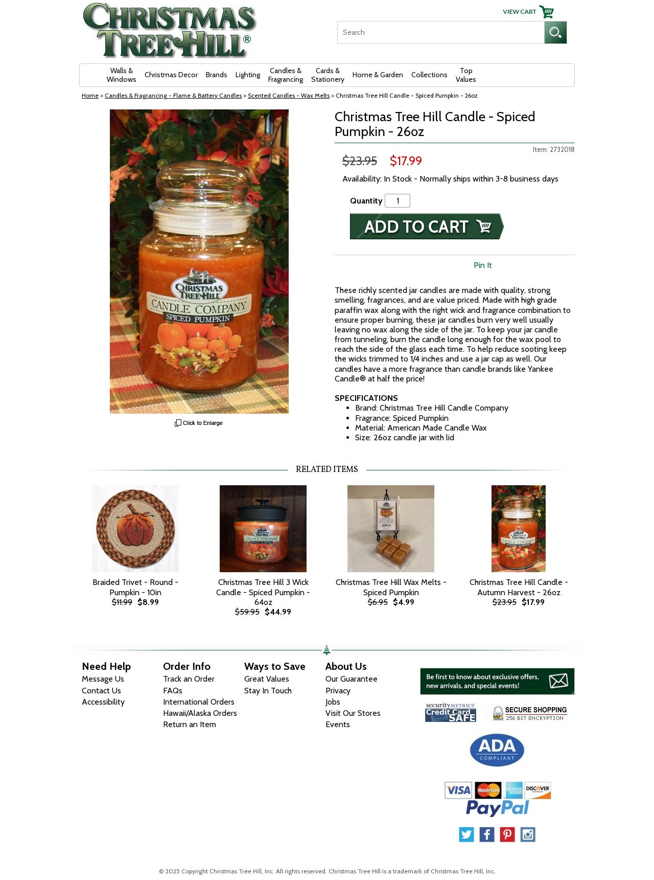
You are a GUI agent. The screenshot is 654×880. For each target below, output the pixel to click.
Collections (429, 74)
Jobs (332, 702)
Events (337, 724)
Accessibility (103, 702)
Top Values (466, 75)
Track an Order (189, 679)
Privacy (338, 690)
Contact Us (101, 690)
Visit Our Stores (353, 713)
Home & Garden (378, 74)
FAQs (172, 690)
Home (90, 95)
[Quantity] (397, 201)
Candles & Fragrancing (285, 75)
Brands (216, 74)
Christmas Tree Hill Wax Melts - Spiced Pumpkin (391, 587)
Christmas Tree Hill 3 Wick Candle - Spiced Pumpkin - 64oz (263, 591)
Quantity (366, 201)
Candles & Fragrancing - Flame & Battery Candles (173, 95)
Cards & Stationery (327, 75)
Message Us (103, 679)
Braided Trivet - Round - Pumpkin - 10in (135, 587)
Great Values (266, 679)
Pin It (483, 265)
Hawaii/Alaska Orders (200, 713)
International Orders (199, 702)
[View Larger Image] (199, 261)
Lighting (248, 74)
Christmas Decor (171, 74)
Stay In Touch (268, 690)
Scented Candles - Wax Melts (289, 95)
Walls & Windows (121, 75)
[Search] (440, 32)
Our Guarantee (351, 679)
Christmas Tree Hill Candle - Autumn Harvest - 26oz (519, 587)
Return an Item (189, 724)
